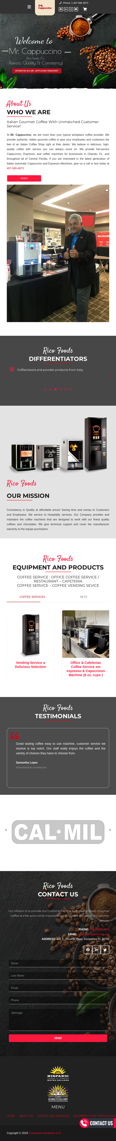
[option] (58, 371)
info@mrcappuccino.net (93, 934)
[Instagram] (71, 9)
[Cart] (85, 9)
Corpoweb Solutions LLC (45, 1133)
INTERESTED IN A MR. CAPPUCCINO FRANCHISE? (36, 71)
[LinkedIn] (66, 9)
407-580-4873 (15, 168)
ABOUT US (26, 1116)
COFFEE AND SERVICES (53, 1116)
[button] (6, 376)
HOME (11, 1116)
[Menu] (29, 7)
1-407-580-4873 (99, 929)
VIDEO (24, 178)
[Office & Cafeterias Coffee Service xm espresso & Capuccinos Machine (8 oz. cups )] (88, 634)
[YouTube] (76, 9)
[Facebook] (61, 9)
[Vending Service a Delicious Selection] (33, 634)
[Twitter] (105, 950)
